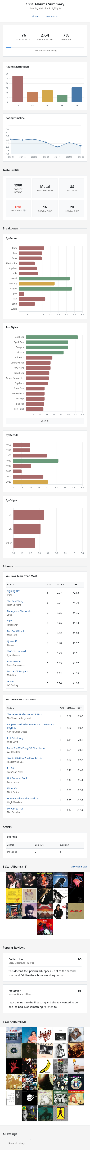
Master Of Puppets (17, 671)
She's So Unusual (16, 651)
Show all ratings (16, 1143)
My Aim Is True (15, 808)
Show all (45, 420)
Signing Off (13, 591)
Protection (14, 990)
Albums (35, 16)
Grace (10, 681)
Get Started (52, 16)
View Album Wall (79, 866)
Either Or (12, 788)
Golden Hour (16, 959)
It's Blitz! (11, 768)
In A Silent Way (15, 738)
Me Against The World (19, 611)
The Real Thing (15, 601)
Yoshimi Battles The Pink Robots (24, 758)
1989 (9, 621)
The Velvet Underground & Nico (24, 714)
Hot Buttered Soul (17, 778)
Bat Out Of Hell (15, 631)
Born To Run (14, 661)
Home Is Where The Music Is (22, 798)
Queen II (12, 641)
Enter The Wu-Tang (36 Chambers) (26, 748)
